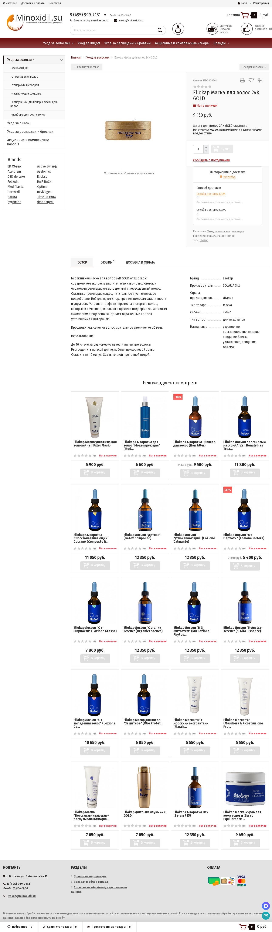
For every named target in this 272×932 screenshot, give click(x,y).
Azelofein (14, 171)
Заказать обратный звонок (91, 20)
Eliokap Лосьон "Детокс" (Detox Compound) (141, 536)
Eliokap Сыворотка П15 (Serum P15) (190, 814)
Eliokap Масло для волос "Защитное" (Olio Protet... (143, 721)
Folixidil (13, 182)
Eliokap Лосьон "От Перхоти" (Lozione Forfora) (243, 536)
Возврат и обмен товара (91, 882)
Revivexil (14, 192)
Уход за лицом (89, 43)
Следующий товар (254, 67)
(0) (85, 455)
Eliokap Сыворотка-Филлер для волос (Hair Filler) (194, 443)
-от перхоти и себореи (24, 85)
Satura (12, 197)
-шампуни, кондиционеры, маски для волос (33, 104)
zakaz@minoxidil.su (131, 20)
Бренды (220, 43)
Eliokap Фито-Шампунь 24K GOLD (144, 814)
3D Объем (14, 166)
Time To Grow (46, 197)
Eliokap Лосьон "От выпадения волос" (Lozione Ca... (94, 723)
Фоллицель (45, 202)
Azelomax (44, 171)
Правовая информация (90, 876)
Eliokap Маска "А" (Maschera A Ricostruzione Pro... (243, 723)
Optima (42, 187)
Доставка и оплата (33, 3)
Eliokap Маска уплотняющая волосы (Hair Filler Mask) (95, 443)
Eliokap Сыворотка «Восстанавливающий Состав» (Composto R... (91, 538)
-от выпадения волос (24, 76)
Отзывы (108, 261)
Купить (226, 149)
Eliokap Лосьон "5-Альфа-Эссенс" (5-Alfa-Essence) (243, 629)
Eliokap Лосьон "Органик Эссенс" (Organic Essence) (143, 629)
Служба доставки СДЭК (211, 194)
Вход (243, 3)
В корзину (98, 472)
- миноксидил (19, 68)
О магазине (10, 3)
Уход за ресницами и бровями (127, 43)
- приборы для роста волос (27, 114)
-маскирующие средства (25, 93)
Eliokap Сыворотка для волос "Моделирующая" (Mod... (141, 445)
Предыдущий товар (86, 67)
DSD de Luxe (16, 176)
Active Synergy (47, 166)
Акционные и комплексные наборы (182, 43)
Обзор (82, 262)
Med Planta (16, 187)
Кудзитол (14, 202)
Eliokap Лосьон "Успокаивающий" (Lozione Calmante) (194, 538)
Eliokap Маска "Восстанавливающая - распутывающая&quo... (91, 815)
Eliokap (42, 176)
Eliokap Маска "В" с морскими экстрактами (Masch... (190, 723)
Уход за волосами (56, 43)
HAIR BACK (44, 182)
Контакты (55, 3)
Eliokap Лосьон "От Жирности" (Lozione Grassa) (95, 629)
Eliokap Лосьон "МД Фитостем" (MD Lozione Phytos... (191, 631)
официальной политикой (159, 913)
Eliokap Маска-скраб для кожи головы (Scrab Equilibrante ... (242, 815)
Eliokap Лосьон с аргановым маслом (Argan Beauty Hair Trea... (244, 445)
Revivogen (44, 192)
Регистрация (261, 3)
